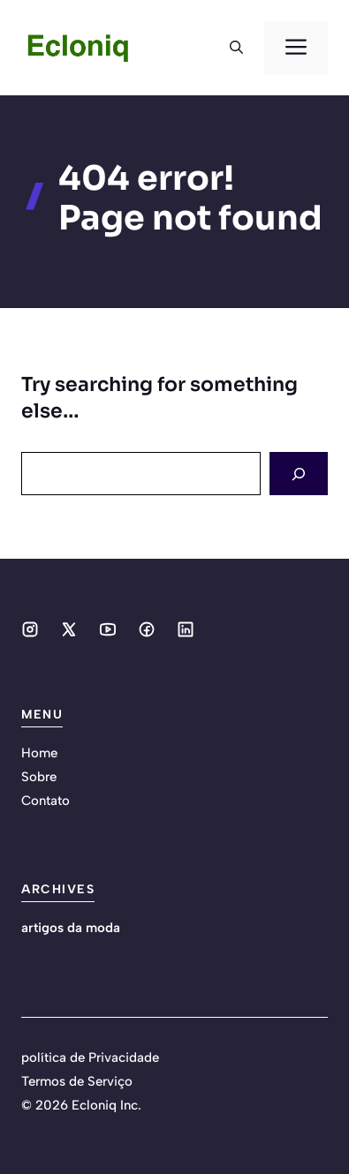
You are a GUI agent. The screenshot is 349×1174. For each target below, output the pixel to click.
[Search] (298, 473)
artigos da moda (70, 928)
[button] (236, 47)
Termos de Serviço (77, 1081)
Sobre (39, 777)
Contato (45, 801)
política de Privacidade (90, 1057)
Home (39, 753)
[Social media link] (30, 629)
